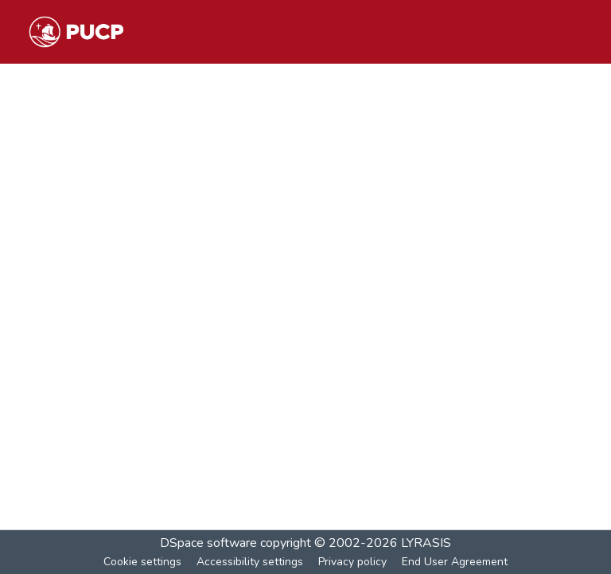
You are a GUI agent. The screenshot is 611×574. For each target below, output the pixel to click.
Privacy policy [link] (352, 561)
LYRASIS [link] (426, 543)
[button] (76, 32)
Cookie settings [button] (142, 561)
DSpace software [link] (208, 543)
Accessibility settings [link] (250, 561)
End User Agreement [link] (455, 561)
